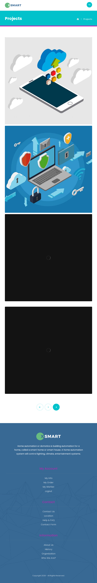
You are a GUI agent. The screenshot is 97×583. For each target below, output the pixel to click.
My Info (48, 478)
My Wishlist (48, 486)
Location (48, 515)
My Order (48, 482)
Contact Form (48, 524)
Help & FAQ (49, 520)
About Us (48, 545)
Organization (48, 553)
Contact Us (49, 511)
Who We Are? (48, 558)
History (48, 549)
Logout (48, 491)
